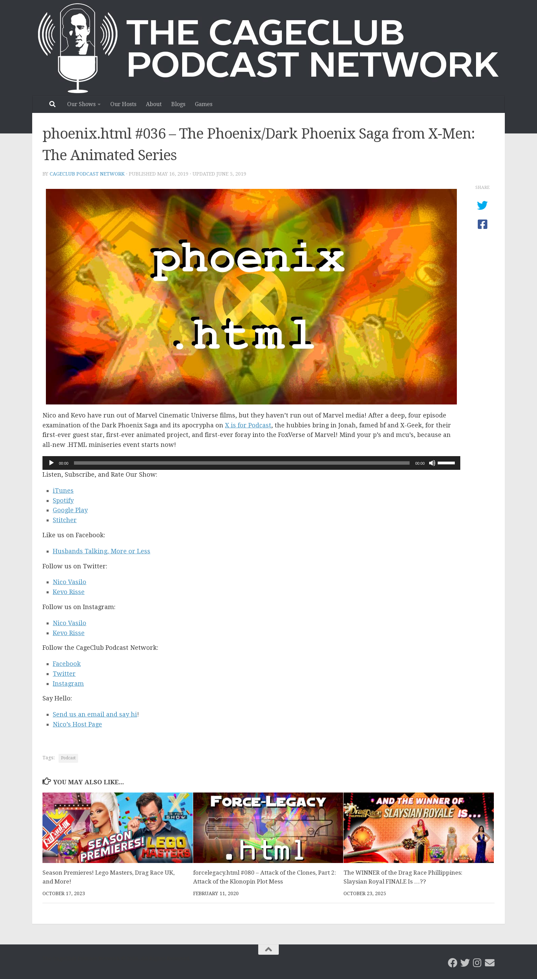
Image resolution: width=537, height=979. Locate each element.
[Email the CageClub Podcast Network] (490, 963)
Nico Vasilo (69, 581)
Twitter (64, 673)
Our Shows (81, 104)
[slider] (242, 463)
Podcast (68, 758)
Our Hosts (123, 104)
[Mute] (432, 463)
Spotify (63, 500)
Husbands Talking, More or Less (101, 551)
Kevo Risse (69, 591)
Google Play (70, 510)
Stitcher (65, 520)
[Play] (51, 463)
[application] (251, 463)
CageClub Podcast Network (87, 174)
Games (203, 104)
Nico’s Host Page (77, 724)
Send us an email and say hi (95, 714)
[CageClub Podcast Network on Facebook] (453, 963)
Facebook (67, 663)
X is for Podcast (248, 425)
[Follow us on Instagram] (477, 963)
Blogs (178, 104)
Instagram (68, 683)
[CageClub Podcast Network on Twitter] (465, 963)
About (154, 104)
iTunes (63, 490)
